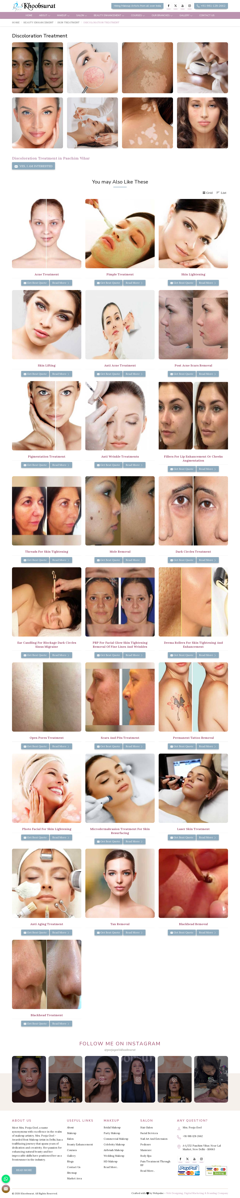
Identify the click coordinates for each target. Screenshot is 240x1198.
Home (29, 15)
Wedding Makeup (114, 1155)
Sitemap (72, 1172)
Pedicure (145, 1144)
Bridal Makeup (112, 1127)
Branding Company (217, 1193)
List (221, 193)
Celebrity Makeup (114, 1144)
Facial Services (149, 1133)
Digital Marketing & (195, 1193)
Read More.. (111, 1167)
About (44, 15)
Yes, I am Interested (33, 166)
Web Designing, (175, 1193)
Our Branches (162, 15)
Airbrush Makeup (114, 1150)
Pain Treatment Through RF (155, 1163)
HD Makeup (111, 1161)
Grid (208, 193)
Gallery (186, 15)
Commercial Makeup (116, 1138)
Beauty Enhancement (109, 15)
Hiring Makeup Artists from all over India (137, 6)
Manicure (146, 1150)
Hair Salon (146, 1127)
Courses (138, 15)
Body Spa (145, 1155)
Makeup (63, 15)
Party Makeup (112, 1133)
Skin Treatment (69, 22)
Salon (81, 15)
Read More (61, 282)
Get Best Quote (35, 282)
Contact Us (206, 15)
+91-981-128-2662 (211, 6)
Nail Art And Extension (154, 1138)
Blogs (70, 1161)
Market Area (74, 1178)
